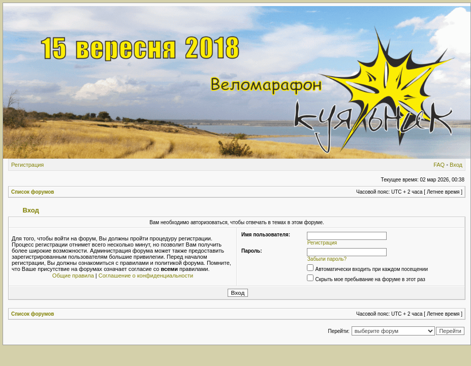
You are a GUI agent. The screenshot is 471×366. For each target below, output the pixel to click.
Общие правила (73, 275)
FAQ (439, 165)
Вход (456, 165)
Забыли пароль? (327, 259)
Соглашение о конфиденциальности (146, 275)
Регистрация (27, 165)
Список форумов (32, 192)
